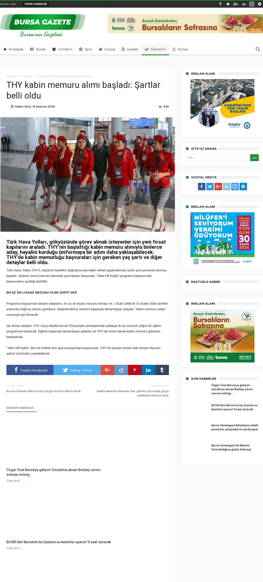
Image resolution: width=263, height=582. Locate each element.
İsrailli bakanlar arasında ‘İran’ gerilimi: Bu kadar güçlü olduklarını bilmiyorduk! (131, 390)
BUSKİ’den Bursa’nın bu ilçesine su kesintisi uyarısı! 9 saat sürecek (86, 463)
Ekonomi (27, 76)
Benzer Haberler (19, 408)
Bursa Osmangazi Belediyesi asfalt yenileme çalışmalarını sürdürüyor (140, 463)
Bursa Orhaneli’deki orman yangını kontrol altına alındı (43, 388)
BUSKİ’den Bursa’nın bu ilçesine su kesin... (79, 4)
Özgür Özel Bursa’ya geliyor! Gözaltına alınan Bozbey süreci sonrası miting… (30, 463)
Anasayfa (11, 76)
